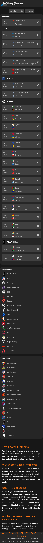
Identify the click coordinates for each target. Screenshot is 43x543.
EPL (22, 533)
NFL (18, 533)
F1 (27, 533)
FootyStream (35, 541)
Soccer (4, 533)
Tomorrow (29, 11)
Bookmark (21, 536)
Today (21, 11)
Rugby (37, 533)
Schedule (13, 11)
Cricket (11, 533)
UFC (32, 533)
